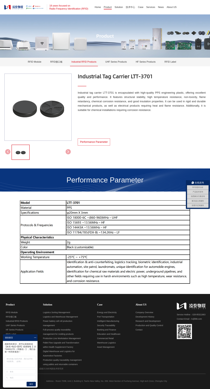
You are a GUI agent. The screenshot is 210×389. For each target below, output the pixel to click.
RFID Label (171, 62)
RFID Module (34, 62)
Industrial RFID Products (83, 62)
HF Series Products (146, 62)
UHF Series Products (116, 62)
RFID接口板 (56, 62)
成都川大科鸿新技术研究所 (51, 369)
